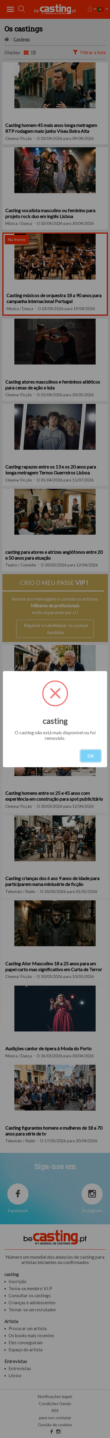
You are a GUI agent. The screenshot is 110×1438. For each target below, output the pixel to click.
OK (90, 755)
